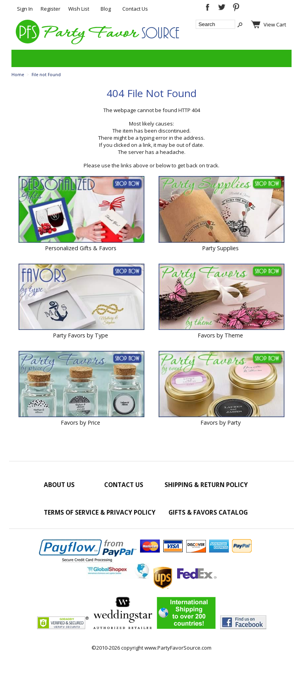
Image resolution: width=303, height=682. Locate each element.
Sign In (25, 8)
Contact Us (135, 8)
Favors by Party (220, 422)
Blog (106, 8)
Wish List (78, 8)
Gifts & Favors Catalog (208, 512)
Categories (21, 58)
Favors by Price (80, 422)
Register (50, 8)
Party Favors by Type (80, 335)
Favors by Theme (220, 335)
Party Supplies (220, 248)
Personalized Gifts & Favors (80, 248)
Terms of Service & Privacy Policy (99, 512)
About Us (59, 484)
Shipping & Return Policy (206, 484)
